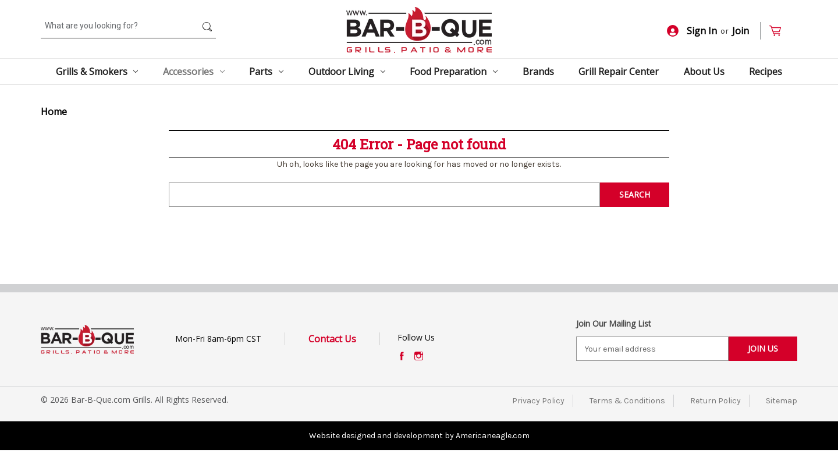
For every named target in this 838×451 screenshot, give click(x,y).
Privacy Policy (538, 401)
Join (740, 30)
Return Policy (715, 401)
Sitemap (781, 401)
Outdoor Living (346, 71)
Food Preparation (454, 71)
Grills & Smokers (97, 71)
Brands (538, 71)
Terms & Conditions (627, 401)
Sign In (692, 30)
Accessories (194, 71)
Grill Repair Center (618, 71)
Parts (266, 71)
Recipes (765, 71)
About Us (704, 71)
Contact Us (332, 338)
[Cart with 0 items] (780, 31)
